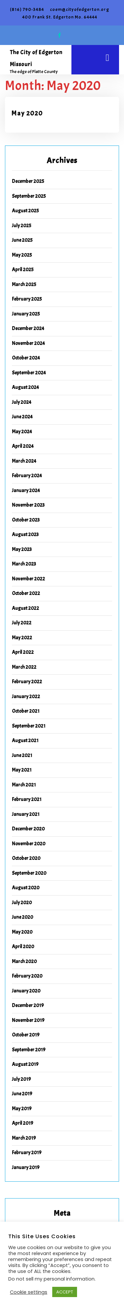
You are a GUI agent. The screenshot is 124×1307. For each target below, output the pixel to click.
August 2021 (25, 741)
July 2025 (21, 226)
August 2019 (25, 1064)
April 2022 (23, 652)
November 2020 (28, 844)
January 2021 (25, 814)
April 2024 (23, 446)
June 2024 (22, 417)
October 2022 (26, 593)
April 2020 (23, 947)
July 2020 (22, 903)
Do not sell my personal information (51, 1279)
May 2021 (21, 770)
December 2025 (28, 181)
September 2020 (29, 873)
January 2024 (26, 490)
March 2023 (24, 564)
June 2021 (22, 755)
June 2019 (22, 1094)
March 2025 (24, 284)
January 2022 (26, 697)
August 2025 (25, 211)
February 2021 (26, 799)
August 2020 (25, 888)
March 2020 (24, 961)
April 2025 (22, 270)
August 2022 (25, 608)
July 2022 (21, 623)
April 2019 (22, 1123)
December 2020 (28, 829)
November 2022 (28, 579)
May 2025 (22, 255)
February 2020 (27, 976)
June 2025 (22, 240)
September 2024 (29, 373)
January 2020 (26, 991)
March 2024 (24, 461)
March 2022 (24, 667)
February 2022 (27, 682)
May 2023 (22, 549)
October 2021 (25, 711)
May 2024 (22, 432)
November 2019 (28, 1020)
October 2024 (26, 358)
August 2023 (25, 534)
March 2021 (24, 785)
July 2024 (21, 402)
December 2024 (28, 328)
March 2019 (24, 1138)
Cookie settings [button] (28, 1292)
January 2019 (25, 1167)
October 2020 (26, 858)
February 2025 (27, 299)
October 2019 (25, 1035)
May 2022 (22, 638)
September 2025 (29, 196)
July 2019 (21, 1079)
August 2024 (25, 387)
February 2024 (27, 476)
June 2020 (22, 917)
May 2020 (27, 113)
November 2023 (28, 505)
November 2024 (28, 343)
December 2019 (28, 1005)
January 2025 (26, 314)
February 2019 (26, 1153)
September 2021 (28, 726)
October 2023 (26, 520)
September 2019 (28, 1050)
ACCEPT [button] (64, 1292)
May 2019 (21, 1109)
